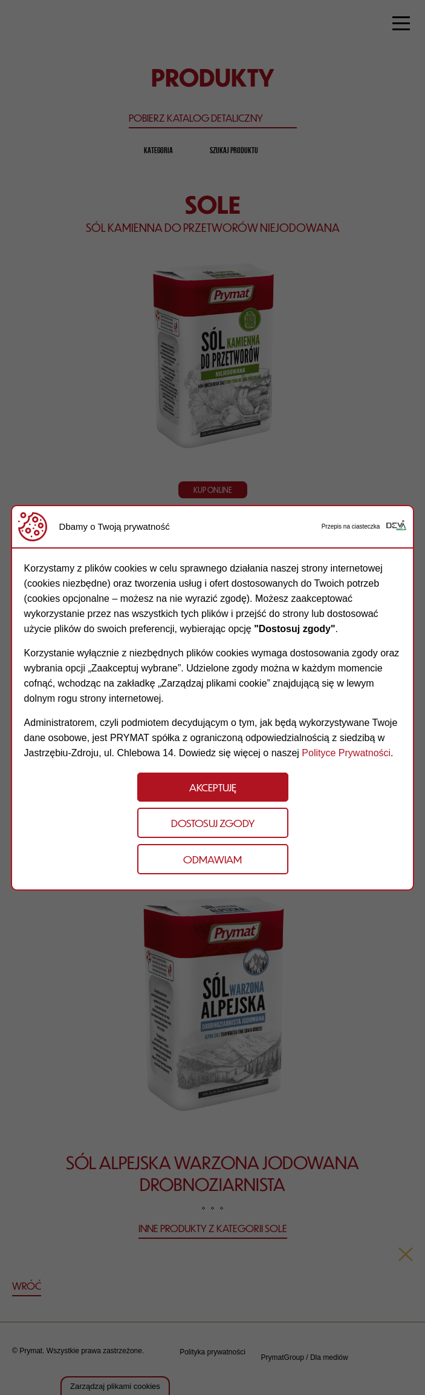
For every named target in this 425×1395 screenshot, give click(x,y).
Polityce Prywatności (346, 753)
